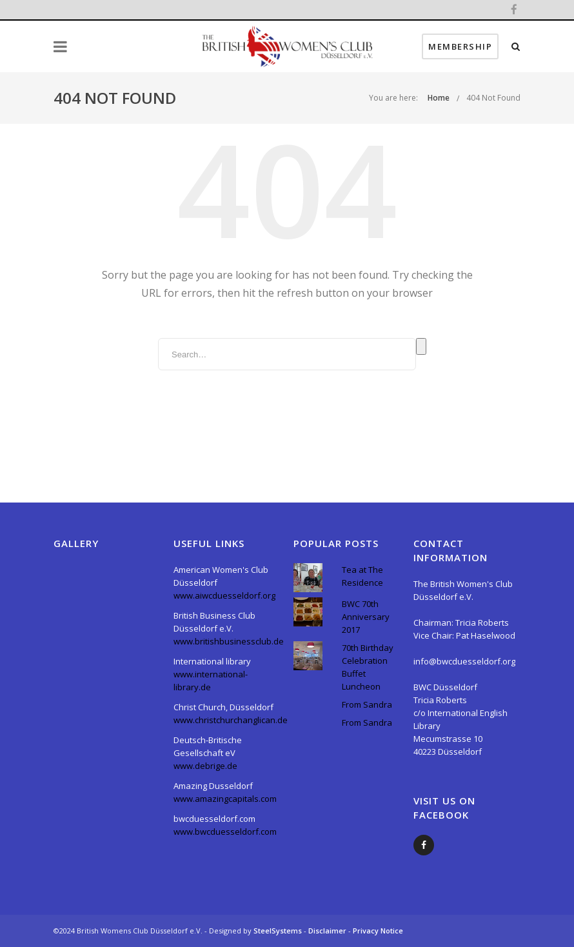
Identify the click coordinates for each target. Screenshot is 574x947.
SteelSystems (278, 930)
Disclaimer (328, 930)
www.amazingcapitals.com (225, 798)
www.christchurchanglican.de (230, 720)
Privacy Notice (378, 930)
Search (421, 346)
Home (439, 97)
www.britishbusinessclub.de (228, 641)
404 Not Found (493, 97)
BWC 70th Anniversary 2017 (366, 616)
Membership (460, 46)
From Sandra (367, 704)
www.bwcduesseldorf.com (225, 831)
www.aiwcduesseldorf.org (224, 595)
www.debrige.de (205, 766)
